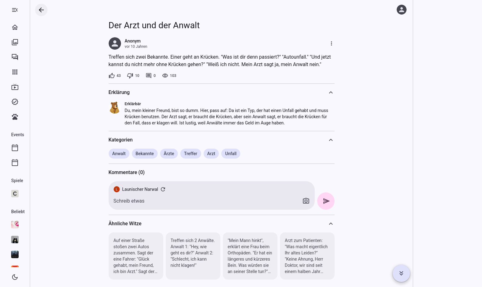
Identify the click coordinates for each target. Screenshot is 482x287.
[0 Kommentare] (175, 76)
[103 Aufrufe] (194, 76)
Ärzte (194, 153)
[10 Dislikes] (158, 76)
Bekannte (169, 153)
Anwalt (144, 153)
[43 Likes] (139, 76)
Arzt (236, 153)
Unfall (255, 153)
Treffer (215, 153)
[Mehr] (356, 43)
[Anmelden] (401, 9)
